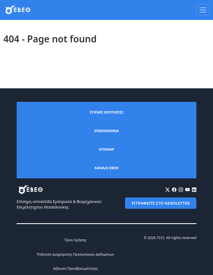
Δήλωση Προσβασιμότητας (75, 268)
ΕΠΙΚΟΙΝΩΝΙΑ (106, 130)
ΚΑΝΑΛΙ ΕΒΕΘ (106, 167)
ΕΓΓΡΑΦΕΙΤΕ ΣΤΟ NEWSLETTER (161, 203)
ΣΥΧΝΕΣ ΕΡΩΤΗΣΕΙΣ (106, 112)
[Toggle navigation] (203, 10)
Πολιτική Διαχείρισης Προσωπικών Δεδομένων (75, 254)
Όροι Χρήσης (75, 239)
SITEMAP (106, 149)
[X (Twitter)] (167, 189)
